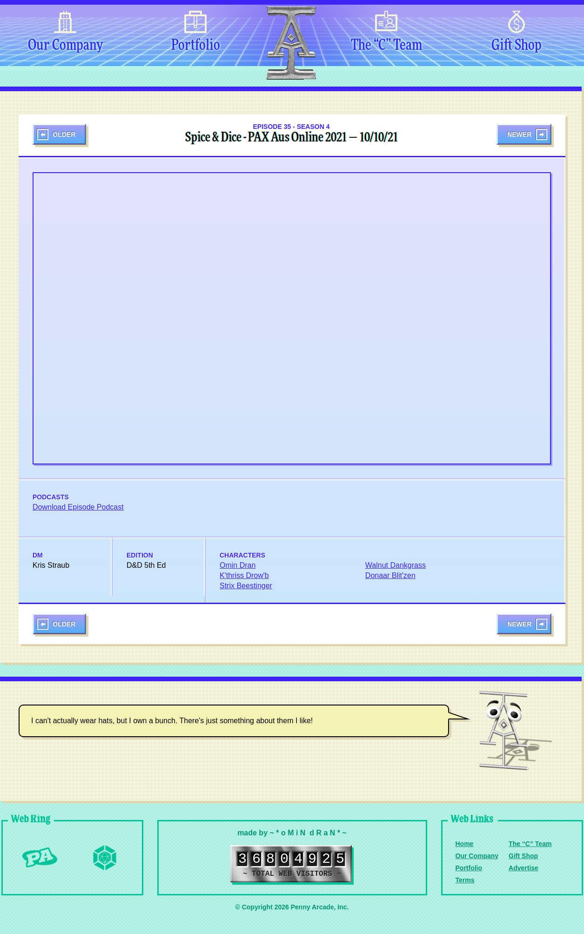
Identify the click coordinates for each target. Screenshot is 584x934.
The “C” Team (386, 45)
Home (465, 843)
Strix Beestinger (246, 586)
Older (64, 134)
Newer (519, 134)
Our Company (65, 45)
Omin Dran (237, 565)
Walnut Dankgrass (395, 565)
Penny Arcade (39, 857)
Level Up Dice (105, 858)
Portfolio (195, 45)
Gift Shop (516, 45)
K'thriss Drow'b (244, 575)
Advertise (523, 868)
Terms (465, 880)
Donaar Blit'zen (390, 575)
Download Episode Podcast (78, 507)
